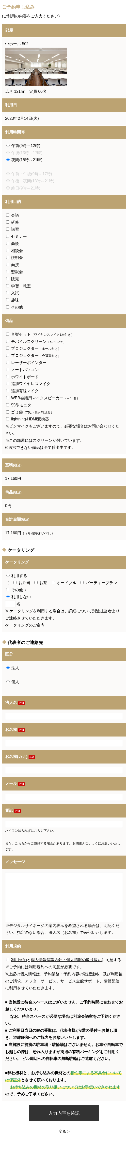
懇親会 (14, 272)
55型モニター (20, 405)
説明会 (14, 257)
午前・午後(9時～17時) (29, 174)
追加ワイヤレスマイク (28, 384)
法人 (12, 668)
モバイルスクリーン (36, 341)
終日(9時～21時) (23, 188)
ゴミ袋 (30, 412)
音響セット (40, 334)
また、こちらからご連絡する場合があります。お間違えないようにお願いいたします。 (62, 846)
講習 (12, 229)
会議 (12, 215)
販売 (12, 279)
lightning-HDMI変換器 (27, 419)
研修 (12, 222)
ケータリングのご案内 (25, 625)
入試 (12, 293)
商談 (12, 243)
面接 (12, 265)
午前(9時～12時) (23, 146)
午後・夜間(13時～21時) (30, 181)
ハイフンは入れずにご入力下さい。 (30, 830)
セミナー (16, 236)
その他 (14, 307)
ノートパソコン (22, 370)
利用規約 (19, 960)
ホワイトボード (22, 377)
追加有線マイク (22, 391)
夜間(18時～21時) (24, 160)
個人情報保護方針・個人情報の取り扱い (66, 960)
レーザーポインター (26, 363)
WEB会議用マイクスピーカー (43, 398)
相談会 (14, 251)
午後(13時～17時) (24, 153)
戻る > (64, 1131)
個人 (12, 682)
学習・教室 (18, 286)
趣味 (12, 300)
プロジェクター (33, 348)
